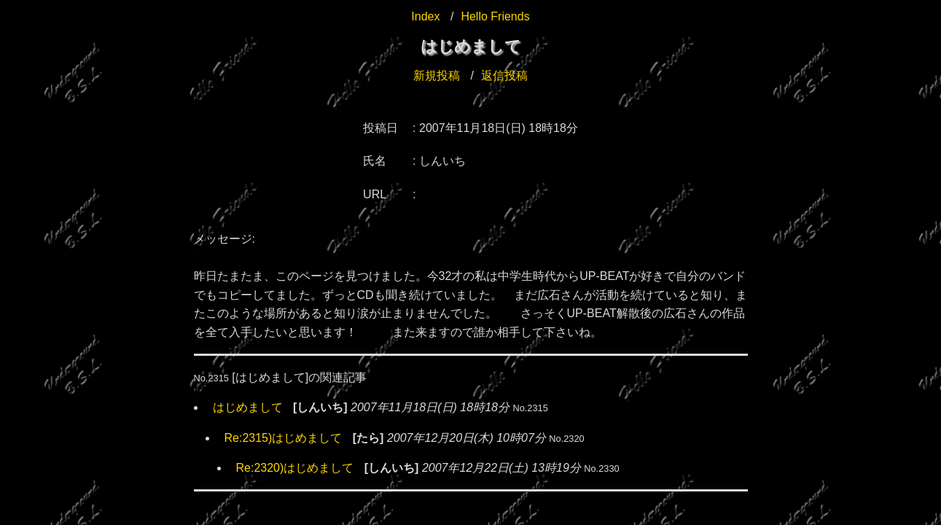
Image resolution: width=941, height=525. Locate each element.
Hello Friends (495, 16)
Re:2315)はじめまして (283, 438)
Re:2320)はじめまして (295, 468)
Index (425, 16)
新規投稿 (436, 75)
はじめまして (248, 407)
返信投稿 (504, 75)
